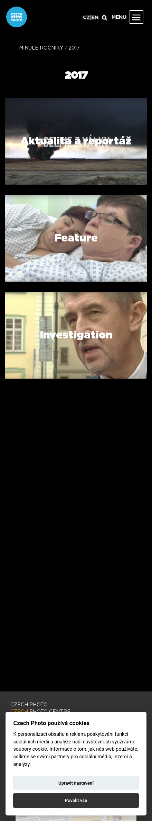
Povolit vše (76, 800)
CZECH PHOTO (29, 705)
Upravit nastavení (76, 783)
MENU (119, 17)
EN (95, 17)
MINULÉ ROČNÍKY (41, 48)
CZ (86, 17)
